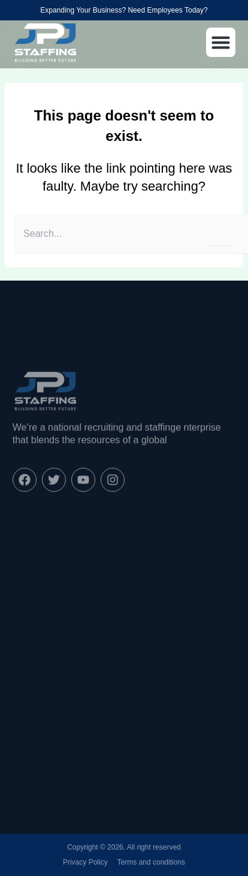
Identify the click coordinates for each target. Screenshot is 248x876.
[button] (221, 43)
